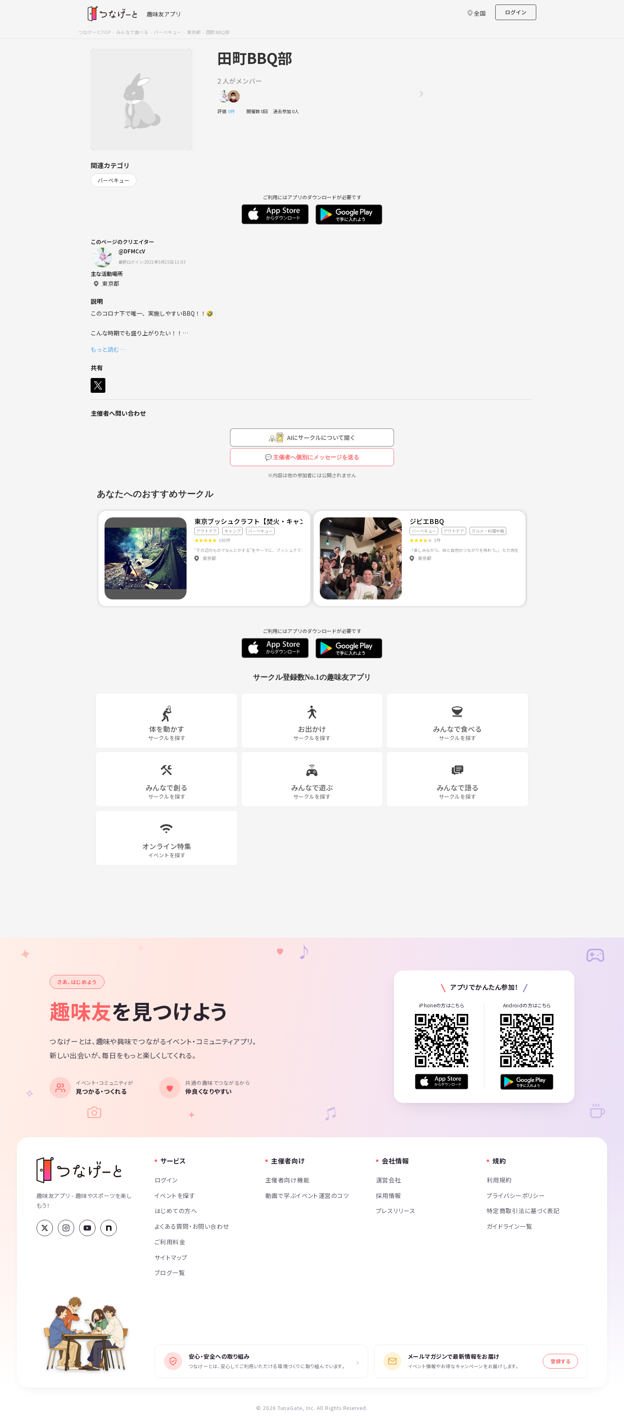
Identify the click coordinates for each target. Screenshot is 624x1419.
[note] (108, 1228)
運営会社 (388, 1179)
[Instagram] (66, 1228)
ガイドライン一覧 (509, 1226)
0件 (233, 111)
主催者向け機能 (287, 1179)
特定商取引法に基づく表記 (523, 1210)
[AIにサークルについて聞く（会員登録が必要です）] (312, 437)
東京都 (194, 32)
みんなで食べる (132, 32)
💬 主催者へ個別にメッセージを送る (312, 457)
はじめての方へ (176, 1210)
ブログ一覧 (170, 1272)
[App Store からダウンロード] (441, 1082)
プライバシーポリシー (516, 1195)
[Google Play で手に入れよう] (526, 1082)
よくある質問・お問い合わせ (192, 1226)
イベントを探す (175, 1195)
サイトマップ (171, 1257)
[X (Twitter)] (44, 1228)
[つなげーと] (78, 1170)
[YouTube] (87, 1228)
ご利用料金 (170, 1241)
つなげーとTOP (94, 32)
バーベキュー (167, 32)
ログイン (515, 12)
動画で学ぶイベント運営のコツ (307, 1195)
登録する (560, 1361)
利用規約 (499, 1179)
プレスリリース (395, 1210)
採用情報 (388, 1195)
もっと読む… (108, 349)
